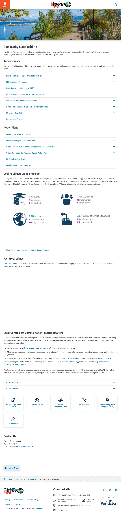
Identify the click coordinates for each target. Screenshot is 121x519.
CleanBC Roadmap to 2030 (66, 362)
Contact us (62, 510)
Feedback (8, 504)
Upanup (39, 508)
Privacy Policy (32, 500)
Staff (18, 504)
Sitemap (7, 500)
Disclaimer (18, 500)
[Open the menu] (5, 4)
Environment (31, 479)
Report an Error (11, 468)
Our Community (15, 479)
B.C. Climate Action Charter (37, 348)
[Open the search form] (115, 4)
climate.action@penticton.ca (21, 446)
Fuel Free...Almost (11, 263)
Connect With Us (61, 489)
